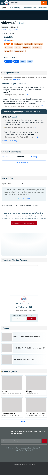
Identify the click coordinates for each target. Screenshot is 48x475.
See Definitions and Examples (23, 311)
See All (23, 421)
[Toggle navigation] (2, 2)
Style (4, 184)
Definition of (9, 30)
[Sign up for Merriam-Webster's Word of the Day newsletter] (21, 441)
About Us (15, 448)
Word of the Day (24, 303)
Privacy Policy (19, 450)
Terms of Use (29, 450)
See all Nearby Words (23, 162)
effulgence (22, 306)
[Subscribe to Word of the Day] (19, 318)
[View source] (28, 95)
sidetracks (5, 157)
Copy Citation (24, 198)
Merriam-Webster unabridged (24, 223)
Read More (16, 79)
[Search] (28, 3)
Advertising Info (26, 448)
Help (8, 448)
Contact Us (37, 448)
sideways (34, 157)
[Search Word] (44, 3)
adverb (20, 23)
